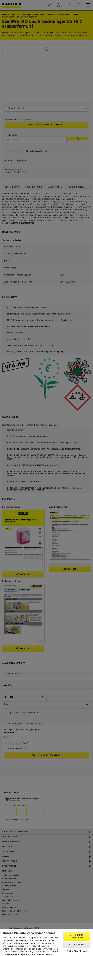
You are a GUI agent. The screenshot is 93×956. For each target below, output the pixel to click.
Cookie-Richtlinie (11, 955)
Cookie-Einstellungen (77, 951)
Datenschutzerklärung (30, 955)
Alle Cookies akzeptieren (76, 936)
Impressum (47, 955)
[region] (46, 942)
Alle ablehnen (76, 945)
